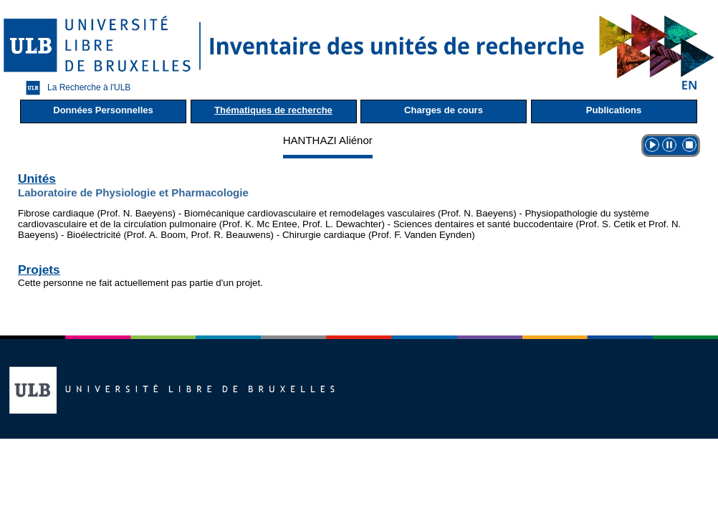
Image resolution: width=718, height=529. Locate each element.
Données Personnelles (103, 110)
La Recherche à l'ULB (74, 88)
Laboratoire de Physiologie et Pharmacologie (133, 192)
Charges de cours (443, 110)
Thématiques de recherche (273, 110)
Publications (613, 110)
